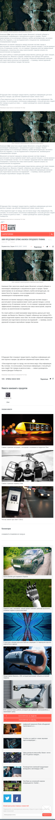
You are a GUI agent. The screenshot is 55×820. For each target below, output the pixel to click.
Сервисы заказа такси (13, 379)
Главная (12, 242)
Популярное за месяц (27, 720)
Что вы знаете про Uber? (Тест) (12, 519)
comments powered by (13, 534)
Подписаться (47, 814)
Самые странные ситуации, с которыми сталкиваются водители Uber (25, 447)
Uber (8, 34)
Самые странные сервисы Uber (12, 483)
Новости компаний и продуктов (14, 388)
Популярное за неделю (27, 716)
